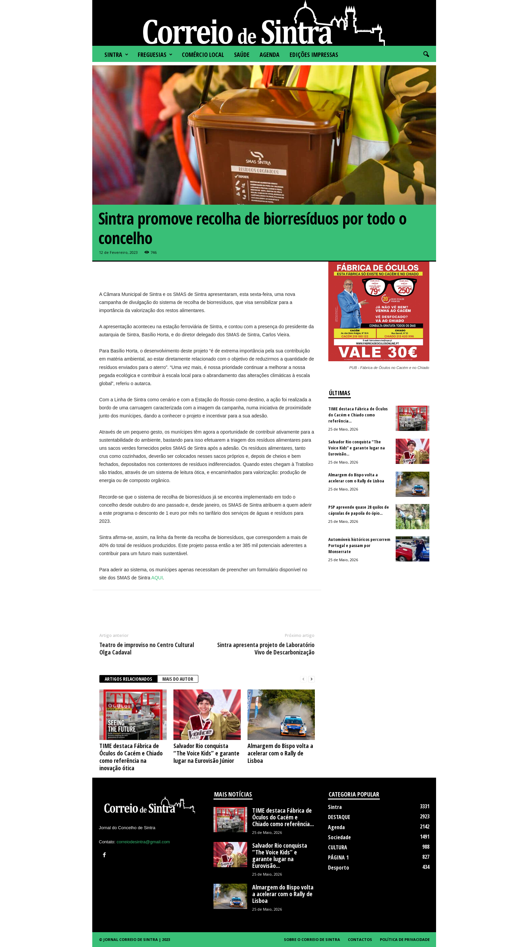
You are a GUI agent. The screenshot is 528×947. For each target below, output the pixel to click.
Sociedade (339, 837)
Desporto (338, 867)
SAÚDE (242, 54)
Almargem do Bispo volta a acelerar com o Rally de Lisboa (280, 753)
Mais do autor (177, 679)
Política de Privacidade (405, 939)
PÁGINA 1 (338, 857)
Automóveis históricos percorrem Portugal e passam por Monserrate (359, 545)
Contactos (360, 939)
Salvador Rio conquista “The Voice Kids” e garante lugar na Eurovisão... (356, 448)
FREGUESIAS (155, 54)
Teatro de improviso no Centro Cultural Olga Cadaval (146, 648)
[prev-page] (303, 679)
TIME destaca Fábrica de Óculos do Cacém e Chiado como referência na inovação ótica (131, 757)
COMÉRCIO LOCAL (203, 54)
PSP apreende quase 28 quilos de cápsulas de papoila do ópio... (358, 510)
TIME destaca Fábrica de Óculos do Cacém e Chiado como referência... (358, 415)
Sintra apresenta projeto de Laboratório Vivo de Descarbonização (266, 648)
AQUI (157, 577)
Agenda (269, 54)
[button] (426, 54)
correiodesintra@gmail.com (143, 841)
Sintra (116, 54)
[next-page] (311, 679)
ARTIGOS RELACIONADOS (128, 679)
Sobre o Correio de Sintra (312, 939)
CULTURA (337, 847)
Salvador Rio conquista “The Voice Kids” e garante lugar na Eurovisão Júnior (206, 753)
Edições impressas (314, 54)
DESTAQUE (339, 817)
